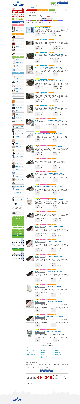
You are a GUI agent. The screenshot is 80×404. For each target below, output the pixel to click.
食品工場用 (18, 59)
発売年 (50, 20)
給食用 (17, 65)
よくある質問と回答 (31, 354)
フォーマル (18, 36)
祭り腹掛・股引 (18, 153)
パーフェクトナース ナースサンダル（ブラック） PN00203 (50, 186)
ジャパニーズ (18, 43)
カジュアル (17, 39)
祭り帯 (17, 176)
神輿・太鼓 (18, 149)
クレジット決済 (45, 356)
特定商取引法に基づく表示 (18, 216)
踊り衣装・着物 (18, 146)
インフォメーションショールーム (19, 31)
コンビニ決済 (44, 354)
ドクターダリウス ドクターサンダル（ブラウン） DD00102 (50, 54)
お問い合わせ (18, 229)
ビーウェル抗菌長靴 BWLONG (43, 27)
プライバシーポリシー (18, 225)
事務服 (28, 5)
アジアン (17, 46)
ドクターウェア (18, 78)
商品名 (44, 20)
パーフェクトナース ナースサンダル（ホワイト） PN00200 (50, 199)
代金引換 (44, 357)
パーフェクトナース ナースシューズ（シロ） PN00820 (49, 286)
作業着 (49, 5)
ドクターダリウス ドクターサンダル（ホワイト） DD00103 (50, 67)
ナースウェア (18, 75)
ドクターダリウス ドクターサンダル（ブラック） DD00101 (50, 41)
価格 (60, 20)
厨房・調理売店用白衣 (20, 62)
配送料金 (58, 350)
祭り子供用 (18, 136)
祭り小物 (17, 189)
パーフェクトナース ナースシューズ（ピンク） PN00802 (49, 241)
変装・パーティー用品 (20, 179)
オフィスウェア (18, 27)
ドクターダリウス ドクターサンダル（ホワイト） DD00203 (50, 107)
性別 (33, 20)
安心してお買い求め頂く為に (18, 227)
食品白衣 (38, 5)
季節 (39, 20)
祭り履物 (17, 169)
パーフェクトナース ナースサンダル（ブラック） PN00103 (50, 160)
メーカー (55, 20)
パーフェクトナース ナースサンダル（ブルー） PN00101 (49, 331)
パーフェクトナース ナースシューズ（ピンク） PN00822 (49, 301)
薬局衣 (17, 91)
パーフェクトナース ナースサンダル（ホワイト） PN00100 (50, 133)
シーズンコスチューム (20, 159)
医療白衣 (44, 5)
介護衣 (17, 94)
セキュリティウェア (19, 117)
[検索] (60, 10)
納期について (58, 352)
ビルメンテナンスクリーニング (19, 111)
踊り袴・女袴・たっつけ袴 (20, 133)
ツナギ (17, 114)
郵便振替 (44, 352)
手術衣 (17, 81)
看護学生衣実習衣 (19, 88)
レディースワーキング (20, 107)
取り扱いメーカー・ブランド (31, 7)
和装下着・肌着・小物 (20, 192)
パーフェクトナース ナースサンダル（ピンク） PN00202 (49, 120)
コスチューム (18, 130)
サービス (33, 5)
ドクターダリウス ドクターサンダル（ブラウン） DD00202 (50, 80)
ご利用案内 (30, 352)
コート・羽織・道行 (19, 199)
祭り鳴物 (17, 140)
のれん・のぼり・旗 (19, 166)
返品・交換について (60, 354)
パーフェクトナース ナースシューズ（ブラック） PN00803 (50, 226)
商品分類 (28, 20)
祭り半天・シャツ (19, 143)
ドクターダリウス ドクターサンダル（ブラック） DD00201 (50, 93)
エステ (17, 49)
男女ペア (17, 104)
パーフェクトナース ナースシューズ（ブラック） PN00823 (50, 256)
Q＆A (18, 220)
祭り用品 (54, 5)
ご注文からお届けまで (32, 350)
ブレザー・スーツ (19, 120)
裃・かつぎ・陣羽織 (19, 156)
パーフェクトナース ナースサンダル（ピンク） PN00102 (49, 146)
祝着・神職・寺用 (19, 196)
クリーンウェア (18, 69)
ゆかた (17, 182)
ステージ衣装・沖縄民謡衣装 (20, 127)
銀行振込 (44, 350)
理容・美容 (18, 53)
